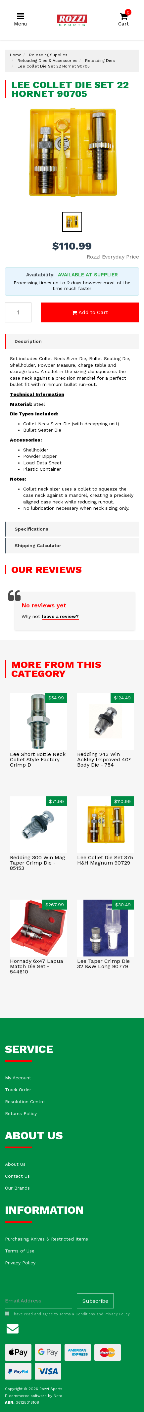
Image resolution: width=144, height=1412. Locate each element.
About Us (15, 1164)
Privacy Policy (20, 1262)
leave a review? (60, 616)
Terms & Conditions (77, 1314)
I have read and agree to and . (67, 1314)
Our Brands (17, 1188)
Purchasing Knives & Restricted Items (46, 1239)
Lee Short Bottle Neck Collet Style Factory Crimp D (38, 759)
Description (28, 341)
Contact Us (17, 1176)
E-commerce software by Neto (33, 1396)
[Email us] (13, 1328)
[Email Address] (38, 1301)
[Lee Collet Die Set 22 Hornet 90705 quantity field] (18, 312)
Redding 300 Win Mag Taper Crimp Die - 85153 (37, 862)
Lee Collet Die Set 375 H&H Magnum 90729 (105, 860)
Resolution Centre (25, 1101)
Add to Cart (90, 312)
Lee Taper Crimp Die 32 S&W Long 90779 (103, 963)
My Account (18, 1077)
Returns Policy (21, 1113)
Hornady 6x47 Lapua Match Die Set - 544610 (36, 966)
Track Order (18, 1089)
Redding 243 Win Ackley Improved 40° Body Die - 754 (104, 759)
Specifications (31, 529)
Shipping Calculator (38, 545)
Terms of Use (19, 1250)
